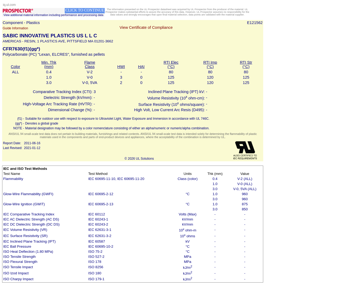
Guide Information (15, 28)
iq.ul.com (9, 5)
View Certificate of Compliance (146, 27)
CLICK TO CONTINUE (84, 10)
